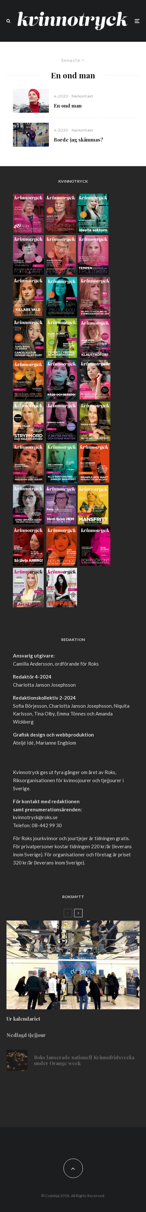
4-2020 (61, 96)
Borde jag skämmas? (78, 140)
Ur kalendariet (23, 1022)
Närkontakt (82, 96)
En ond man (68, 106)
